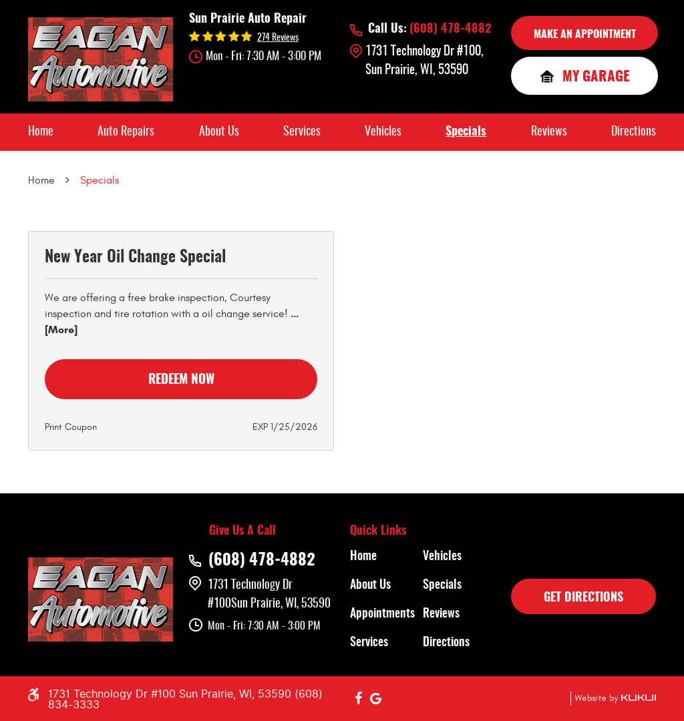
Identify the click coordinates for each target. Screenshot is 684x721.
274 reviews (278, 38)
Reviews (549, 132)
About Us (219, 132)
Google (376, 699)
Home (40, 132)
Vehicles (383, 132)
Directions (633, 132)
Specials (466, 132)
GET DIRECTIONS (583, 598)
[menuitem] (40, 132)
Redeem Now (181, 380)
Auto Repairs (126, 132)
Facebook (358, 699)
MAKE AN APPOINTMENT (585, 34)
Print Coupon (71, 427)
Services (302, 132)
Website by (613, 699)
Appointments (382, 614)
